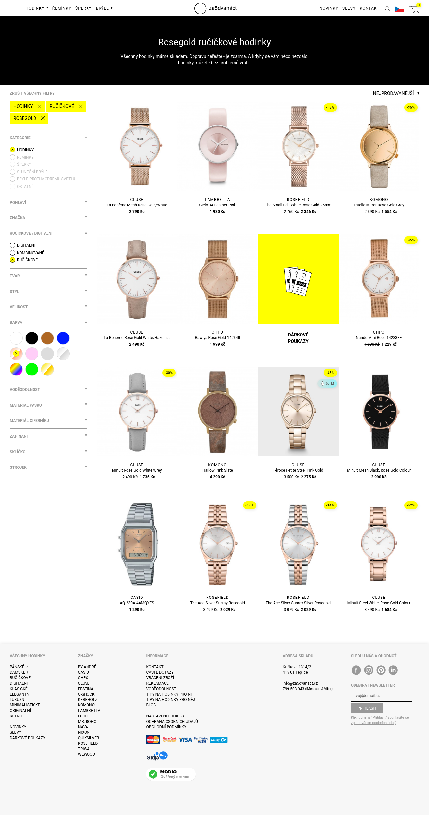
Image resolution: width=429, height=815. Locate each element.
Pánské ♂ (19, 667)
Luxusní (17, 699)
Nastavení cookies (165, 716)
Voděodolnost (161, 689)
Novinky (18, 727)
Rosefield (88, 743)
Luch (83, 716)
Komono (86, 705)
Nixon (84, 732)
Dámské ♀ (19, 672)
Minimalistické (25, 705)
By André (87, 667)
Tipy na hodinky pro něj (170, 699)
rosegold (24, 118)
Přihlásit (367, 708)
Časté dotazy (160, 672)
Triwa (84, 749)
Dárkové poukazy (27, 738)
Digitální (19, 683)
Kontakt (154, 667)
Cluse (84, 683)
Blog (151, 705)
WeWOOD (86, 754)
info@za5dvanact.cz (300, 683)
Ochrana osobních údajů (172, 721)
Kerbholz (88, 699)
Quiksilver (88, 738)
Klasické (18, 689)
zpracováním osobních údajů (373, 723)
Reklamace (157, 683)
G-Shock (86, 694)
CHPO (83, 678)
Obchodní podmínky (166, 727)
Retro (16, 716)
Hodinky (23, 106)
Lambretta (89, 710)
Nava (83, 727)
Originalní (20, 710)
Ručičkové (62, 106)
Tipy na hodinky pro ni (169, 694)
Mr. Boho (87, 721)
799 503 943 (293, 689)
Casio (83, 672)
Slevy (15, 732)
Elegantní (20, 694)
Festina (86, 689)
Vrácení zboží (160, 678)
